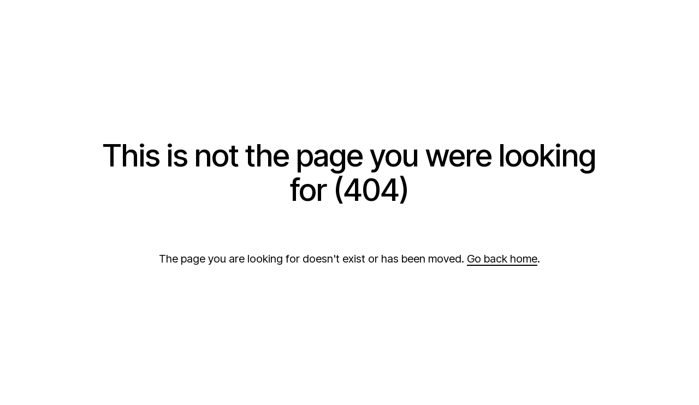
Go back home (502, 258)
